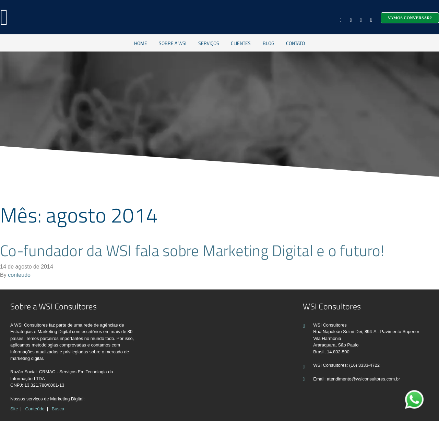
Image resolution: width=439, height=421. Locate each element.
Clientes (241, 43)
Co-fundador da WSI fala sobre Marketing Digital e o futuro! (192, 250)
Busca (58, 408)
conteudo (19, 275)
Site (14, 408)
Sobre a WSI (172, 43)
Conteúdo (34, 408)
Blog (268, 43)
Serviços (208, 43)
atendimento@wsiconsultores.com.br (363, 379)
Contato (295, 43)
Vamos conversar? (410, 17)
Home (140, 43)
